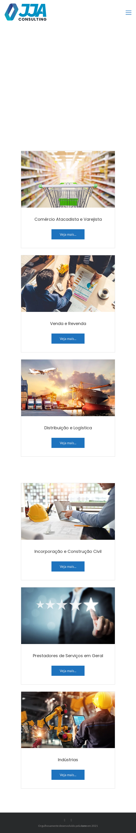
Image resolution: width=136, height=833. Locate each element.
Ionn (84, 825)
